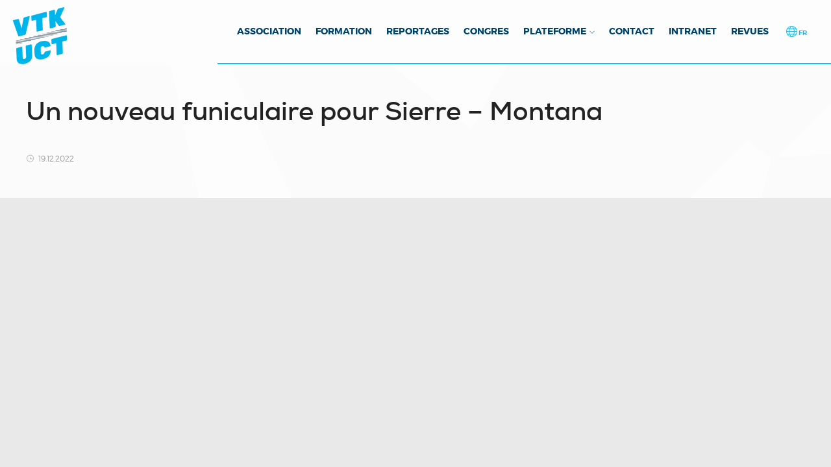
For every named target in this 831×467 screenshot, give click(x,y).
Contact (631, 31)
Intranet (693, 31)
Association (269, 31)
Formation (344, 31)
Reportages (417, 31)
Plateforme (554, 31)
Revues (750, 31)
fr (802, 33)
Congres (486, 31)
